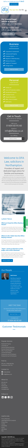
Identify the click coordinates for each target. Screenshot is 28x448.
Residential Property (11, 92)
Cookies (3, 424)
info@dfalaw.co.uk (14, 130)
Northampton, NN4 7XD (6, 365)
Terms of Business (5, 418)
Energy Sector (9, 65)
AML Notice (4, 429)
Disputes (8, 58)
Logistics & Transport (11, 63)
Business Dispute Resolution (7, 349)
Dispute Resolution (11, 97)
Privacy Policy (4, 422)
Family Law (8, 87)
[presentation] (1, 297)
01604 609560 (6, 372)
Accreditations (4, 387)
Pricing (2, 427)
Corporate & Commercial (12, 51)
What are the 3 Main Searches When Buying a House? (13, 236)
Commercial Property (11, 54)
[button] (26, 10)
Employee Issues (10, 94)
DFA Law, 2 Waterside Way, (7, 363)
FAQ (2, 431)
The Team (3, 384)
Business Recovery (10, 61)
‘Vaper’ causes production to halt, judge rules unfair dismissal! (12, 249)
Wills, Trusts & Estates (11, 99)
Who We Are (4, 382)
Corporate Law (4, 345)
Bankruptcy (8, 101)
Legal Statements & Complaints (8, 420)
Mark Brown (13, 275)
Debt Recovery (15, 58)
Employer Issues (10, 56)
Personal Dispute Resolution (7, 347)
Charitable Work (5, 389)
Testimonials (4, 385)
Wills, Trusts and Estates (6, 350)
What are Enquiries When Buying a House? (12, 223)
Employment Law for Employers (8, 354)
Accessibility (4, 425)
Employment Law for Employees (8, 356)
